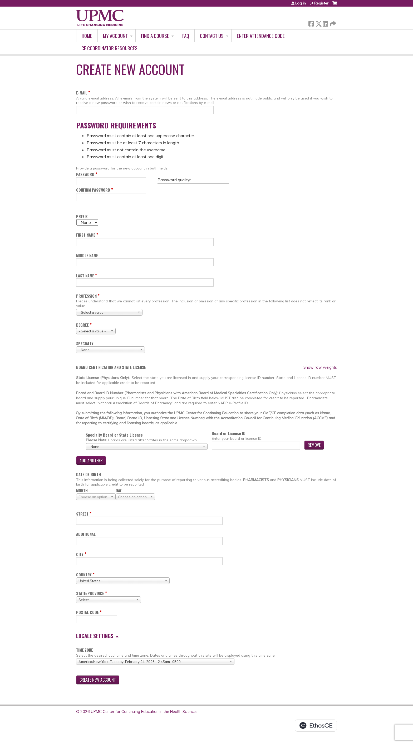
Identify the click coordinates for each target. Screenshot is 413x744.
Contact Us (212, 35)
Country (84, 574)
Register (321, 3)
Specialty (85, 343)
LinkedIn (325, 23)
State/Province (90, 593)
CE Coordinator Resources (109, 48)
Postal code (87, 612)
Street (82, 514)
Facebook (311, 23)
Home (87, 35)
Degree (82, 325)
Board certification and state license (111, 367)
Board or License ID (228, 433)
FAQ (185, 35)
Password (85, 174)
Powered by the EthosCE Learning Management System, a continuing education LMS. (316, 726)
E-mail (81, 93)
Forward (332, 23)
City (79, 554)
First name (85, 235)
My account (115, 35)
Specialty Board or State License (114, 435)
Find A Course (155, 35)
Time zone (84, 650)
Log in (300, 3)
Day (119, 490)
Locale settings (94, 636)
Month (82, 490)
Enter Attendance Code (261, 35)
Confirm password (93, 190)
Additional (86, 534)
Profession (86, 296)
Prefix (81, 216)
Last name (85, 275)
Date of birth (88, 474)
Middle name (87, 255)
